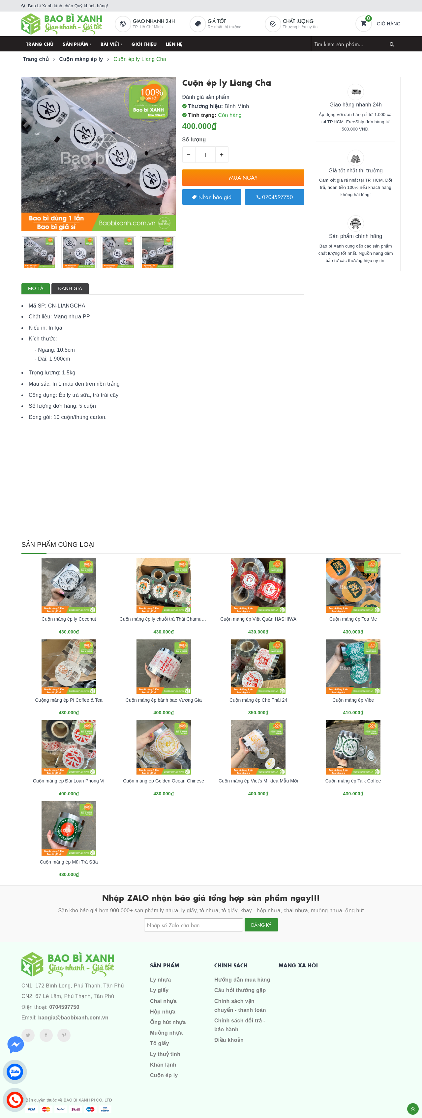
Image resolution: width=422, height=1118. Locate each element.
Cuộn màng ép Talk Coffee (353, 780)
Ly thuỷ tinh (165, 1054)
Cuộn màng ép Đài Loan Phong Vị (69, 780)
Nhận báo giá (211, 196)
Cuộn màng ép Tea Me (353, 619)
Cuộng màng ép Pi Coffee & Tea (69, 700)
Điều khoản (229, 1040)
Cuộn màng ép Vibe (353, 700)
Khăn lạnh (163, 1065)
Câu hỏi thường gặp (240, 990)
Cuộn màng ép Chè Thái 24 (258, 700)
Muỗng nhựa (166, 1033)
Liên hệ (174, 44)
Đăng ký (261, 925)
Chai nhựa (163, 1001)
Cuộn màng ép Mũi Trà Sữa (69, 862)
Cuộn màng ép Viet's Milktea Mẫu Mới (258, 780)
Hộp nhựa (162, 1012)
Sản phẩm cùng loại (58, 544)
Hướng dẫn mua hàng (242, 980)
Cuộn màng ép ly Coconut (69, 619)
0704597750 (274, 196)
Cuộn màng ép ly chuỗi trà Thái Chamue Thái (167, 619)
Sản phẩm (77, 44)
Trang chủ (39, 44)
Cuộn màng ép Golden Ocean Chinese (163, 780)
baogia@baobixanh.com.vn (73, 1017)
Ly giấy (159, 990)
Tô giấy (159, 1043)
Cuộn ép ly (164, 1075)
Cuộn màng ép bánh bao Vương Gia (164, 700)
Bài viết (112, 44)
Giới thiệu (144, 44)
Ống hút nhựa (168, 1022)
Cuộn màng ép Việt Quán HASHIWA (258, 619)
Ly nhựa (160, 980)
